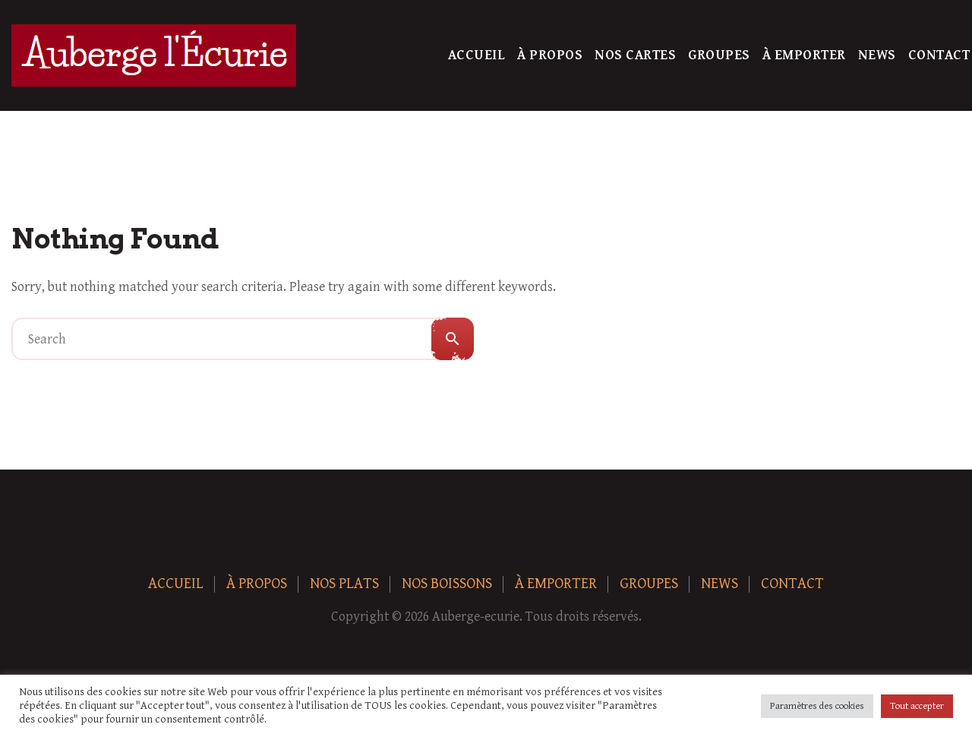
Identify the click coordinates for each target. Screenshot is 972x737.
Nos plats (344, 584)
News (877, 55)
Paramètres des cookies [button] (817, 706)
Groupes (719, 55)
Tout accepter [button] (917, 706)
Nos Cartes (635, 55)
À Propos (549, 55)
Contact (939, 55)
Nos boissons (447, 584)
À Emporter (804, 55)
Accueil (477, 55)
